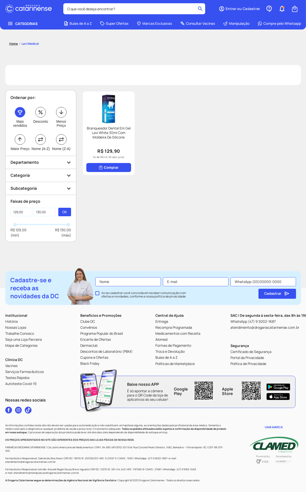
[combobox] (69, 9)
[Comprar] (28, 157)
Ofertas (152, 483)
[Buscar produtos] (128, 9)
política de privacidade (170, 296)
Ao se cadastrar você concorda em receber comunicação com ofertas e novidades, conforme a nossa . (143, 294)
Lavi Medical (30, 32)
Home (30, 483)
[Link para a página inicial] (13, 32)
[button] (92, 484)
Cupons (214, 483)
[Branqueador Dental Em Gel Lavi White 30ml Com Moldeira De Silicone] (28, 122)
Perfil (275, 483)
